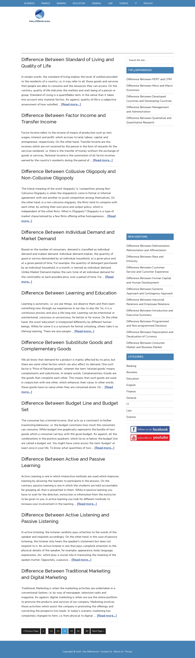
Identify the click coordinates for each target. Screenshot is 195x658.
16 (78, 627)
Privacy (128, 647)
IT (127, 404)
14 (65, 627)
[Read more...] (70, 104)
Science (131, 417)
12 (51, 627)
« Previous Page (30, 627)
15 (71, 627)
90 (87, 627)
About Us (118, 647)
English (131, 385)
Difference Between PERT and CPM (149, 79)
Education (132, 378)
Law (129, 410)
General (131, 398)
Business (131, 372)
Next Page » (98, 627)
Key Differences (39, 16)
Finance (131, 391)
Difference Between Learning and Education (69, 291)
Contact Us (106, 647)
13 (58, 627)
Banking (131, 366)
